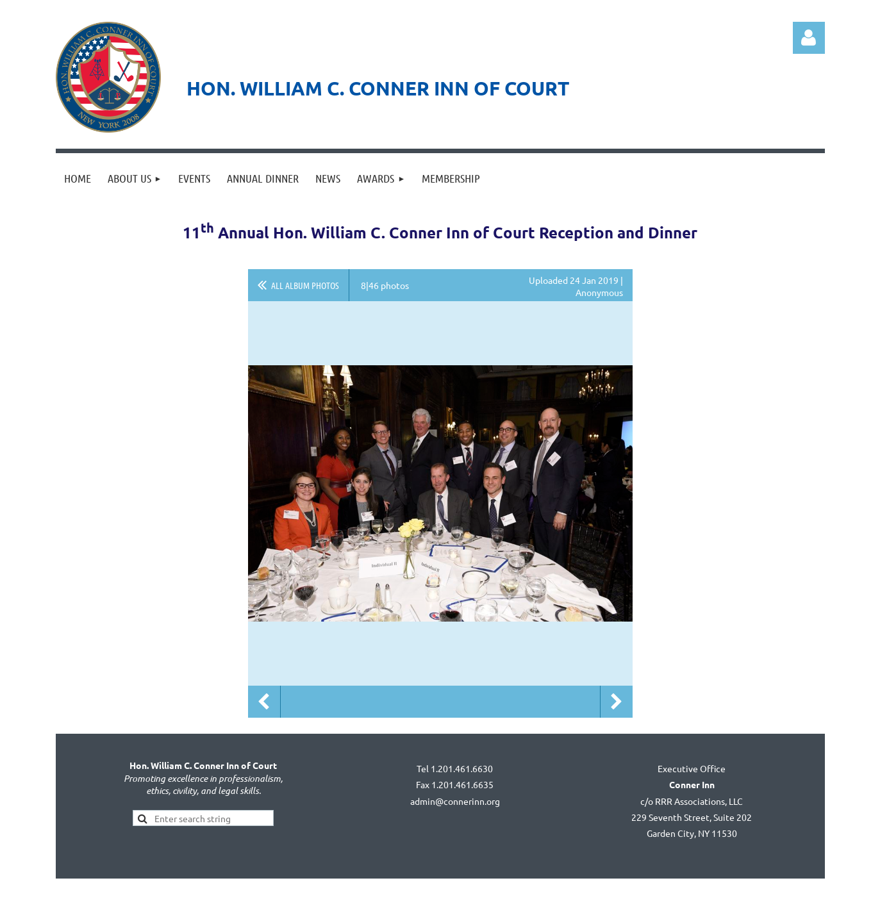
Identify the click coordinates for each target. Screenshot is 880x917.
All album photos (305, 285)
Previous (264, 702)
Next (617, 702)
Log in (809, 38)
